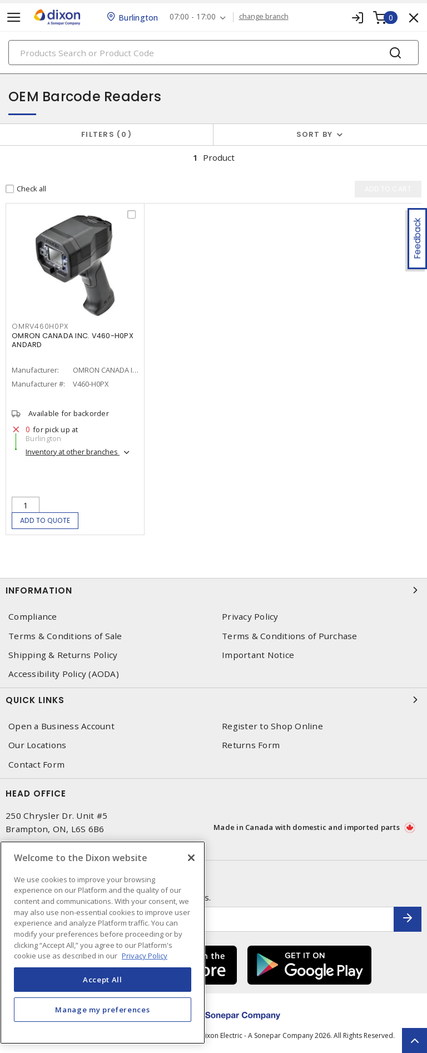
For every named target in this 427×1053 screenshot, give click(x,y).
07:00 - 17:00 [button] (193, 17)
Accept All (102, 980)
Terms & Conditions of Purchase (290, 636)
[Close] (191, 858)
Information (213, 590)
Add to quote (45, 520)
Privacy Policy (250, 616)
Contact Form (36, 764)
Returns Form (251, 745)
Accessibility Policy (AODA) (63, 674)
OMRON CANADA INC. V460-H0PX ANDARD (72, 340)
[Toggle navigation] (14, 17)
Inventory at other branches (73, 452)
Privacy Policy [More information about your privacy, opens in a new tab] (144, 956)
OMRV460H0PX (40, 326)
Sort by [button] (314, 134)
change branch (264, 16)
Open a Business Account (61, 726)
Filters (106, 134)
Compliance (32, 616)
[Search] (213, 52)
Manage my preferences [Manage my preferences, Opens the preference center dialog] (102, 1010)
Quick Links (213, 700)
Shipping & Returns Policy (62, 655)
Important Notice (258, 655)
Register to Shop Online (272, 726)
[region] (102, 942)
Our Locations (37, 745)
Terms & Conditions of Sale (65, 636)
